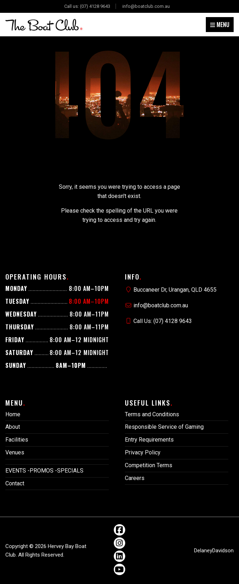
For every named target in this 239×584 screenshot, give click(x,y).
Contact (14, 483)
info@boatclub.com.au (146, 6)
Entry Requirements (149, 439)
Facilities (16, 439)
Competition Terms (148, 465)
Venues (14, 452)
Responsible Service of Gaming (164, 426)
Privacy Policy (143, 452)
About (12, 426)
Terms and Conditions (152, 414)
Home (12, 414)
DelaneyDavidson (214, 550)
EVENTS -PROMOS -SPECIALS (44, 470)
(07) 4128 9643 (95, 6)
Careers (134, 478)
